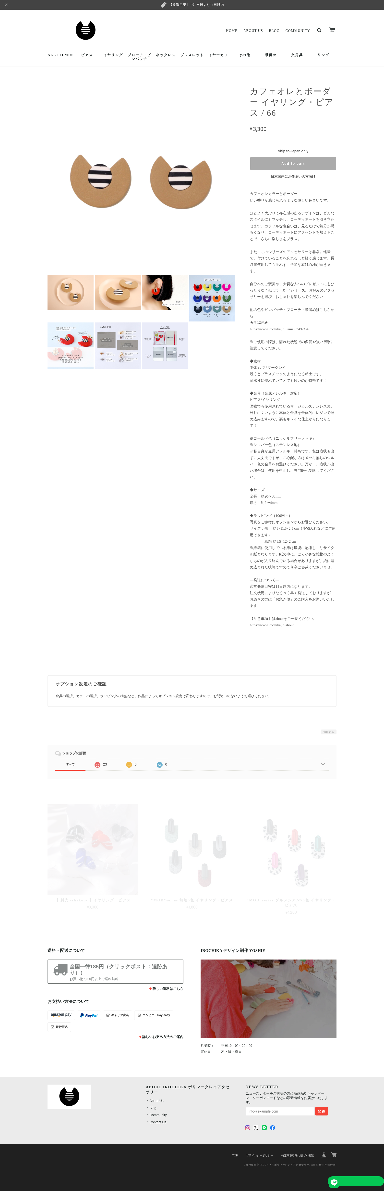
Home (232, 31)
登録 (321, 1111)
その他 (244, 55)
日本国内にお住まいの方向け (293, 177)
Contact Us (157, 1122)
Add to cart (293, 164)
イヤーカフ (218, 55)
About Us (253, 31)
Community (298, 31)
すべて (70, 764)
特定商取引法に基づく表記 (297, 1155)
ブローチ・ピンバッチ (139, 57)
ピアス (87, 55)
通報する (328, 731)
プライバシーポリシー (259, 1155)
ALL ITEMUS (61, 55)
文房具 (297, 55)
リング (323, 55)
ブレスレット (192, 55)
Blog (274, 31)
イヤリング (113, 55)
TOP (235, 1155)
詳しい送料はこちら (168, 989)
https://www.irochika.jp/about (272, 625)
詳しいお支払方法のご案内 (162, 1037)
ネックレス (166, 55)
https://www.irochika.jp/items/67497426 (279, 329)
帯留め (271, 55)
